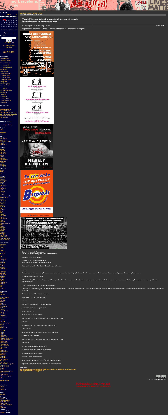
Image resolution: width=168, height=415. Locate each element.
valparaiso (3, 268)
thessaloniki (3, 237)
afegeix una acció (9, 33)
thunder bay (3, 160)
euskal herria (4, 197)
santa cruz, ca (4, 367)
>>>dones (3, 69)
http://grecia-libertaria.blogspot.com (32, 371)
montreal (3, 153)
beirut (2, 386)
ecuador (2, 253)
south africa (3, 144)
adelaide (2, 273)
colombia (3, 252)
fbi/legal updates (5, 400)
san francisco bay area (7, 364)
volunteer (3, 407)
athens (2, 182)
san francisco (4, 362)
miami (2, 333)
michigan (3, 335)
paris (1, 225)
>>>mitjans (3, 92)
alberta (2, 149)
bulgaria (2, 191)
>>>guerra (3, 82)
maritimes (3, 152)
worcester (3, 382)
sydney (2, 288)
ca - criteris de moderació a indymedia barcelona (8, 115)
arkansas (3, 300)
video (2, 134)
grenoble (3, 202)
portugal (2, 228)
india (1, 293)
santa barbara (4, 365)
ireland (2, 205)
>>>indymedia (4, 86)
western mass (4, 380)
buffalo (2, 309)
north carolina (4, 345)
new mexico (3, 342)
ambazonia (3, 138)
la (0, 329)
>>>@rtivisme (4, 59)
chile (1, 250)
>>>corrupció (4, 65)
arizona (2, 299)
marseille (3, 215)
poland (2, 226)
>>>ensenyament (5, 73)
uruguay (2, 267)
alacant (2, 178)
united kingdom (5, 238)
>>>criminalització (6, 67)
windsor (2, 164)
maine (2, 332)
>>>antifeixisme (5, 63)
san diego (3, 361)
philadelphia (4, 352)
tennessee (3, 373)
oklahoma (3, 350)
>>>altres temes (5, 61)
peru (1, 256)
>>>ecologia (4, 71)
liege (1, 211)
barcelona (3, 185)
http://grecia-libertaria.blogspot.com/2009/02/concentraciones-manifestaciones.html (47, 369)
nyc (1, 349)
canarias (2, 140)
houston (2, 321)
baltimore (3, 305)
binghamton (3, 306)
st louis (2, 370)
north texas (3, 347)
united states (4, 374)
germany (3, 200)
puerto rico (3, 258)
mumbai (2, 294)
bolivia (2, 246)
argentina (3, 244)
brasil (2, 247)
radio (1, 131)
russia (2, 231)
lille (1, 212)
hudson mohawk (5, 323)
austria (2, 184)
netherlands (3, 218)
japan (2, 170)
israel (2, 388)
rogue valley (4, 359)
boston (2, 308)
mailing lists (3, 403)
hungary (2, 203)
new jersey (3, 341)
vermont (2, 379)
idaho (2, 324)
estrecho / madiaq (5, 141)
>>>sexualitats (5, 98)
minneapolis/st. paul (6, 338)
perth (1, 285)
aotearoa (3, 274)
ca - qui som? (4, 117)
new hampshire (5, 339)
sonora (2, 264)
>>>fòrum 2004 (5, 77)
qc (1, 173)
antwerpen (3, 181)
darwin (2, 277)
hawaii (2, 320)
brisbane (2, 276)
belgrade (3, 188)
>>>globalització (5, 79)
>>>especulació (5, 75)
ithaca (2, 326)
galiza (2, 199)
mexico (2, 255)
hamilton (2, 150)
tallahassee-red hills (6, 371)
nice (1, 220)
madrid (2, 214)
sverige (2, 234)
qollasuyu (3, 259)
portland (2, 355)
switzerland (3, 235)
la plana (2, 209)
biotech (2, 394)
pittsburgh (3, 353)
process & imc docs (6, 404)
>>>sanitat (3, 96)
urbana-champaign (6, 376)
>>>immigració (5, 84)
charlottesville (4, 311)
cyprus (2, 194)
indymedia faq (4, 401)
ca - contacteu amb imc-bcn (8, 112)
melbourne (3, 282)
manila (2, 172)
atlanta (2, 302)
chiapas (2, 249)
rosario (2, 261)
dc (1, 318)
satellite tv (3, 132)
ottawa (2, 156)
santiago (2, 262)
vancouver (3, 161)
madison (2, 330)
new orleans (4, 344)
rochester (3, 358)
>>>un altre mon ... (6, 100)
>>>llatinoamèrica (6, 90)
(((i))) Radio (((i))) (8, 52)
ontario (2, 155)
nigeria (2, 143)
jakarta (2, 279)
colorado (2, 315)
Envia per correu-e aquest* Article (31, 13)
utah (1, 377)
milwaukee (3, 336)
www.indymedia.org (6, 125)
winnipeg (3, 166)
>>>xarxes (3, 103)
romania (2, 229)
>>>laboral (3, 88)
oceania (2, 283)
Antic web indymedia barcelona (8, 46)
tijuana (2, 265)
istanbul (2, 206)
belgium (2, 187)
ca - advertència (5, 111)
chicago (2, 312)
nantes (2, 217)
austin (2, 303)
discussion (3, 398)
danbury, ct (3, 317)
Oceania (3, 271)
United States (4, 297)
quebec (2, 158)
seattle (2, 368)
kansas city (3, 327)
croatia (2, 193)
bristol (2, 190)
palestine (3, 389)
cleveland (3, 314)
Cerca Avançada (9, 42)
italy (1, 208)
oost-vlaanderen (5, 223)
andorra (2, 179)
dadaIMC (2, 412)
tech (1, 406)
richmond (3, 356)
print (1, 129)
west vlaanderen (5, 240)
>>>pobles (3, 94)
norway (2, 222)
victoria (2, 163)
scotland (2, 232)
